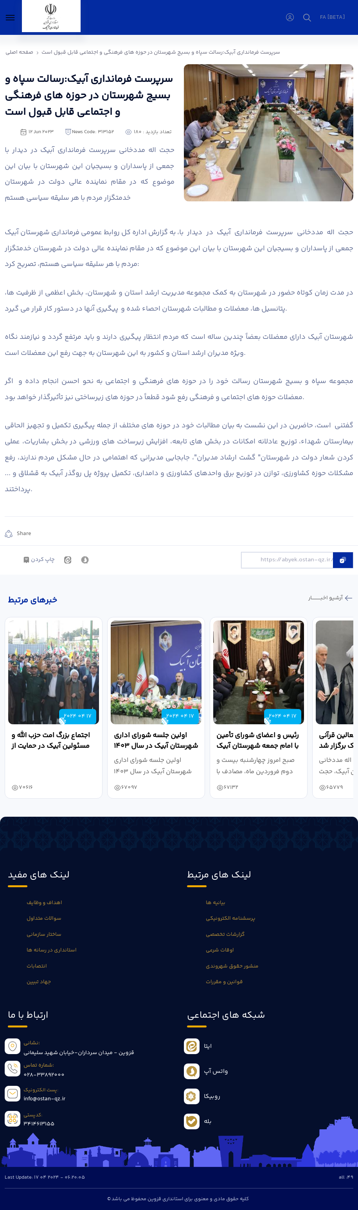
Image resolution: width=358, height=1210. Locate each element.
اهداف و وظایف (44, 903)
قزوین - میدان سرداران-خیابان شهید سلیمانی (78, 1053)
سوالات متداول (44, 918)
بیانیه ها (215, 903)
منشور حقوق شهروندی (232, 966)
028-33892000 (44, 1075)
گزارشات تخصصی (225, 934)
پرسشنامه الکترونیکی (230, 918)
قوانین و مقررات (224, 982)
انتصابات (37, 966)
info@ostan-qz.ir (44, 1099)
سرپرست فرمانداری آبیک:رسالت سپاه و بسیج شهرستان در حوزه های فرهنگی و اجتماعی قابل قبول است (160, 52)
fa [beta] (332, 17)
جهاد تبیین (39, 982)
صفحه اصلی (19, 52)
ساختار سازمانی (44, 934)
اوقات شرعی (220, 950)
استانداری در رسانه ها (52, 950)
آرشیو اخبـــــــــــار (326, 598)
